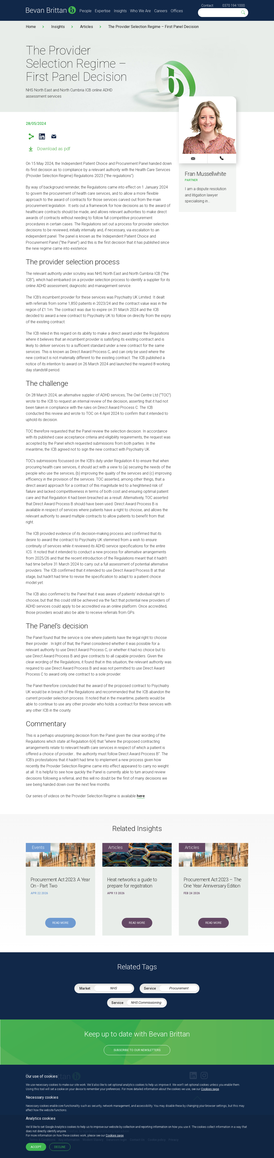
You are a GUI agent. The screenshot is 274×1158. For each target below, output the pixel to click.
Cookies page (210, 1089)
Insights (120, 11)
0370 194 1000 (233, 5)
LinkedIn (42, 136)
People (86, 11)
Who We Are (140, 11)
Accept (36, 1147)
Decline (60, 1147)
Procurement (178, 988)
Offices (177, 11)
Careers (160, 11)
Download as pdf (53, 148)
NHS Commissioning (146, 1002)
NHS (113, 988)
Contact (207, 5)
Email (54, 136)
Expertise (102, 11)
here (141, 796)
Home (31, 26)
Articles (86, 26)
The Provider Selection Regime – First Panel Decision (153, 26)
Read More (60, 923)
